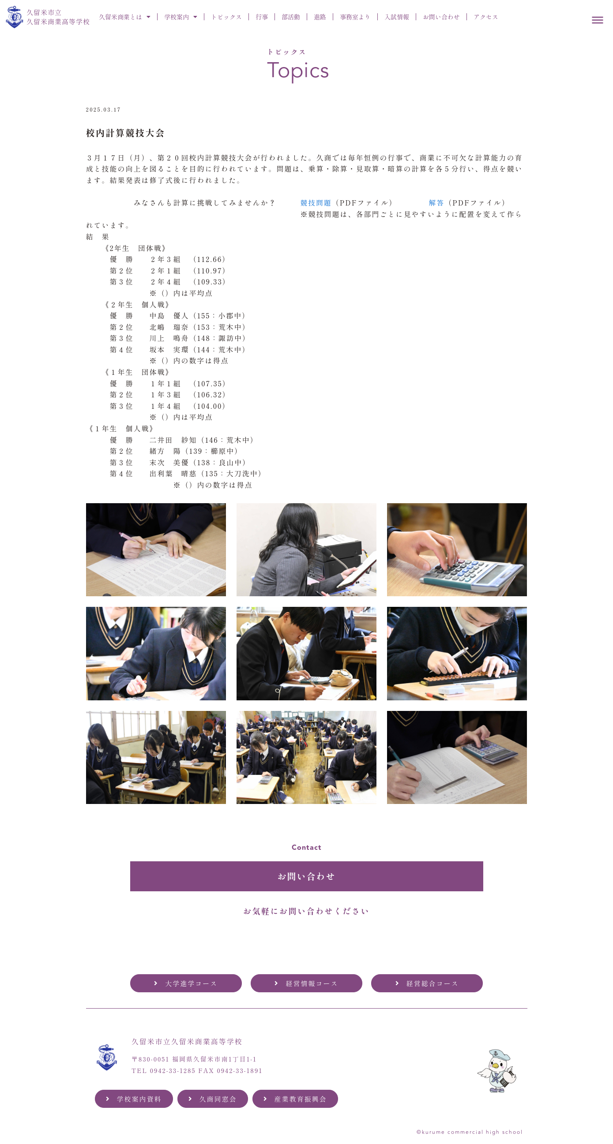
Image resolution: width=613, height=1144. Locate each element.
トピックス (226, 16)
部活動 (291, 16)
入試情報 (396, 16)
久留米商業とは (124, 16)
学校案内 (180, 16)
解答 (437, 202)
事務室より (355, 16)
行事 (262, 16)
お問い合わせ (441, 16)
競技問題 (316, 202)
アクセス (486, 16)
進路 (320, 16)
